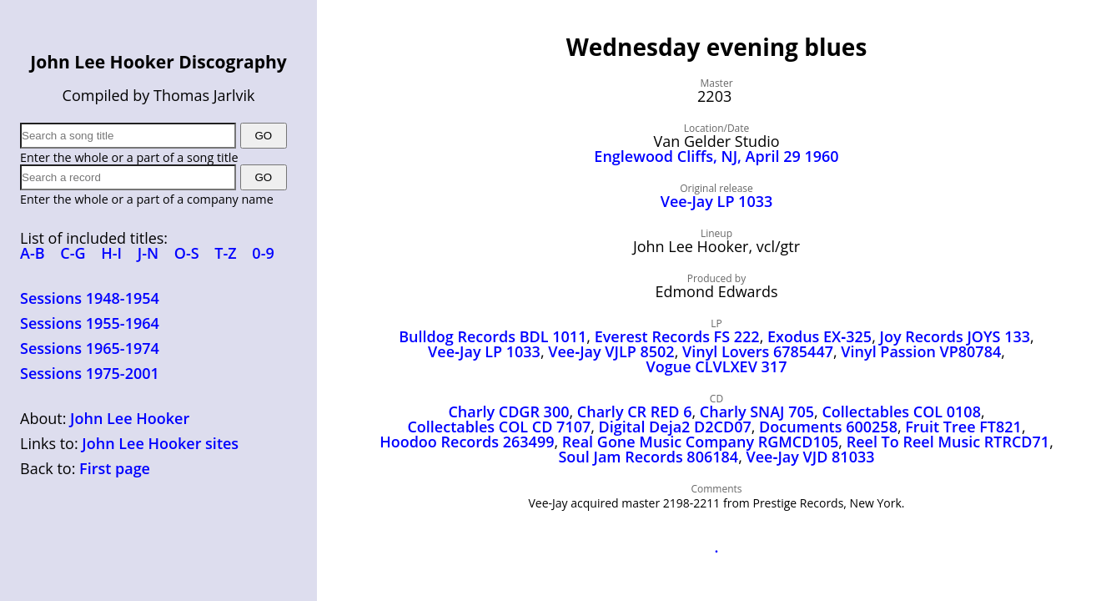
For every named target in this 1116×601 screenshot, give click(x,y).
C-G (72, 253)
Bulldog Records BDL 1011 (492, 336)
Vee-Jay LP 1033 (717, 201)
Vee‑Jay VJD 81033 (810, 457)
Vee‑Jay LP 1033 (484, 351)
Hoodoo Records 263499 (467, 442)
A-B (32, 253)
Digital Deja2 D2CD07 (675, 427)
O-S (186, 253)
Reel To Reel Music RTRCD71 (948, 442)
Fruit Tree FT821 (963, 427)
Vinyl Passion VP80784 (921, 351)
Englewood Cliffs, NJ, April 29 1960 (716, 156)
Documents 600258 (828, 427)
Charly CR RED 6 (634, 412)
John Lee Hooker (129, 418)
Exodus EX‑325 (819, 336)
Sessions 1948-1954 (89, 298)
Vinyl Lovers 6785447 (757, 351)
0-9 (263, 253)
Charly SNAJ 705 (757, 412)
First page (114, 468)
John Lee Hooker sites (160, 443)
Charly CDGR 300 (508, 412)
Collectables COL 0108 (901, 412)
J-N (148, 253)
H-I (111, 253)
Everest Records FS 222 (677, 336)
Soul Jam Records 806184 (648, 457)
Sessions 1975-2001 (89, 373)
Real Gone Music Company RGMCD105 (700, 442)
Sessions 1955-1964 (89, 323)
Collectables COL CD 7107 (499, 427)
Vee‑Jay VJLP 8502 (611, 351)
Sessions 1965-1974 (89, 348)
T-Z (225, 253)
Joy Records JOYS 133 (955, 336)
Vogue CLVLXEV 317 (716, 366)
